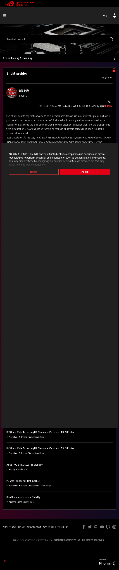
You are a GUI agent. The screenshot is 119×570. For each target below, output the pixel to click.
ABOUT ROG (9, 527)
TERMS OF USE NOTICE (24, 540)
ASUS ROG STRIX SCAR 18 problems (25, 464)
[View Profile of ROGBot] (109, 106)
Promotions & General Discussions (24, 437)
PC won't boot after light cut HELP (23, 480)
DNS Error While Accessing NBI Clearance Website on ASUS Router (40, 432)
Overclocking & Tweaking (18, 58)
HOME (21, 527)
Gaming (12, 469)
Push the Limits (15, 502)
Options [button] (114, 58)
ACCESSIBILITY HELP (55, 527)
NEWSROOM (34, 527)
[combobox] (59, 39)
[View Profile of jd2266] (24, 90)
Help (105, 15)
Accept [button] (85, 171)
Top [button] (5, 561)
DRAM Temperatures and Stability (23, 497)
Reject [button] (33, 171)
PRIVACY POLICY (44, 540)
